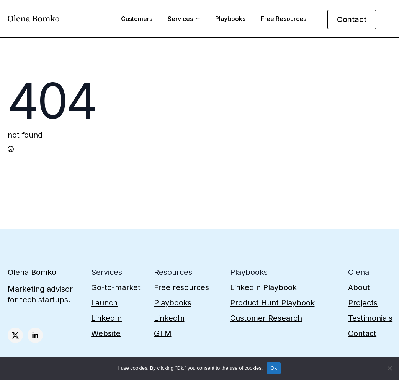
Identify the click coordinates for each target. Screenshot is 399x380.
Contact (362, 333)
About (359, 287)
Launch (104, 302)
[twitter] (15, 335)
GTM (163, 333)
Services (180, 19)
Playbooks (230, 19)
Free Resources (283, 19)
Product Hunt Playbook (272, 302)
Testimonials (370, 318)
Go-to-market (116, 287)
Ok (273, 368)
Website (106, 333)
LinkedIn (106, 318)
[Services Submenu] (196, 20)
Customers (136, 19)
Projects (363, 302)
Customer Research (266, 318)
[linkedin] (35, 335)
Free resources (181, 287)
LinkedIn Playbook (263, 287)
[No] (389, 368)
